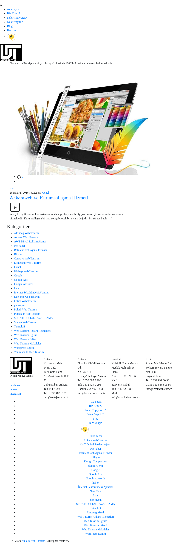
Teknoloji (19, 326)
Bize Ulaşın (95, 422)
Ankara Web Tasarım (26, 237)
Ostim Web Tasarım (25, 300)
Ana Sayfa (13, 9)
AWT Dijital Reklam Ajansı (30, 241)
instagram (15, 393)
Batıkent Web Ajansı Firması (30, 249)
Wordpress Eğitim (24, 347)
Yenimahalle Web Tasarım (29, 351)
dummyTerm (95, 465)
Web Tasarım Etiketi (25, 339)
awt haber (19, 245)
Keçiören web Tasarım (27, 296)
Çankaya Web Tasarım (27, 258)
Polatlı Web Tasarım (25, 309)
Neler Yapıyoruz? (17, 17)
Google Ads (21, 279)
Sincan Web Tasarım (25, 322)
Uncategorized (95, 512)
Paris (95, 495)
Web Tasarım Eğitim (26, 334)
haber (17, 288)
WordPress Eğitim (95, 533)
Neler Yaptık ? (95, 414)
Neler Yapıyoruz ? (95, 410)
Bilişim (18, 254)
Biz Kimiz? (13, 13)
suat (12, 188)
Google (18, 275)
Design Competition (95, 461)
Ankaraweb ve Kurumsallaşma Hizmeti (49, 197)
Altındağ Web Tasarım (27, 232)
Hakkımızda (95, 435)
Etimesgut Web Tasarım (27, 262)
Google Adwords (23, 283)
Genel (45, 192)
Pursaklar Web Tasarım (27, 313)
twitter (13, 389)
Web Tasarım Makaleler (27, 343)
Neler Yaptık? (15, 21)
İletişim (11, 30)
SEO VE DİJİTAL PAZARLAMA (33, 317)
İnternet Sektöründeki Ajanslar (31, 292)
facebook (15, 385)
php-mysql (20, 305)
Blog (10, 26)
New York (95, 491)
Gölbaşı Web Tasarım (26, 271)
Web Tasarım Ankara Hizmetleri (32, 330)
